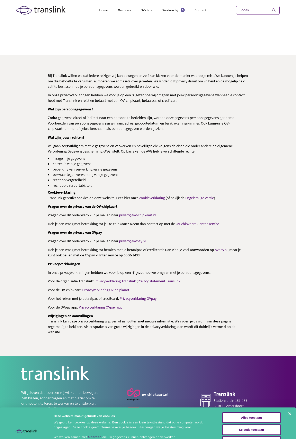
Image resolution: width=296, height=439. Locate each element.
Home (103, 10)
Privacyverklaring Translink (115, 281)
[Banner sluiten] (289, 385)
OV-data (147, 10)
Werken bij (173, 10)
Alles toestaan (251, 389)
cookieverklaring (152, 198)
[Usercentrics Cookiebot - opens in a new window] (26, 431)
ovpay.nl (221, 250)
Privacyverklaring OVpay (138, 298)
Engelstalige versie (199, 198)
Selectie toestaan (251, 401)
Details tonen (221, 431)
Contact (200, 10)
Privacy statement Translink (159, 281)
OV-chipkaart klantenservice (197, 224)
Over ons (124, 10)
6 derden (94, 408)
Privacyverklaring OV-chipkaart (105, 290)
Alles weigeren (251, 413)
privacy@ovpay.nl (132, 241)
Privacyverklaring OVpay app (100, 307)
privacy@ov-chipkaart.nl (137, 215)
